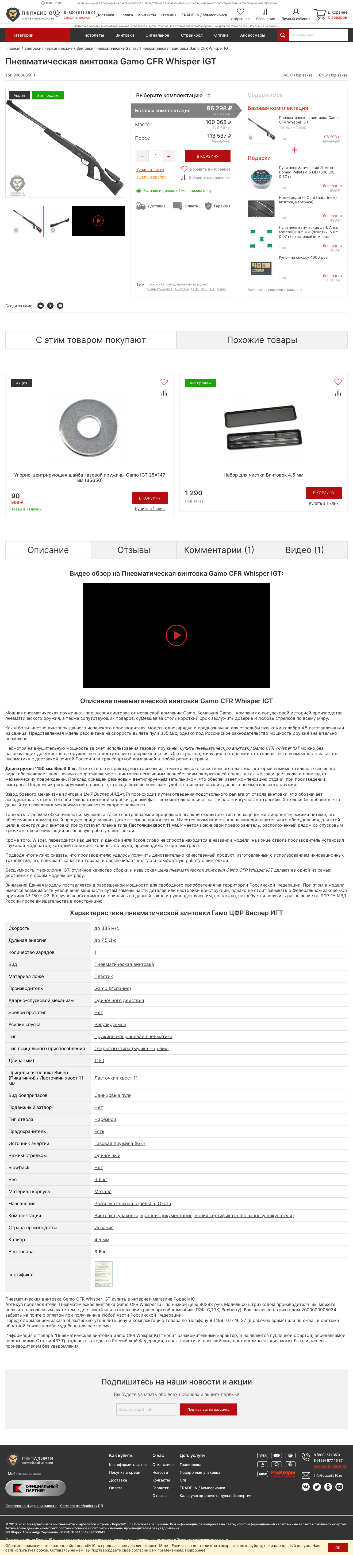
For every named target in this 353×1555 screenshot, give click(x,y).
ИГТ (204, 289)
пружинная (155, 284)
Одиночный (107, 1155)
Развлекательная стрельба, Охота (132, 1203)
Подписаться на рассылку (208, 1409)
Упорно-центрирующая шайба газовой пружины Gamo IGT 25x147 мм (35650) (89, 477)
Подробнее (195, 1550)
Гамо (195, 289)
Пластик (103, 976)
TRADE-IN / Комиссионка (204, 15)
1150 (99, 1060)
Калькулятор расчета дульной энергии (215, 1495)
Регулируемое (110, 1024)
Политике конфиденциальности (202, 1539)
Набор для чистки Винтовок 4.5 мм (264, 475)
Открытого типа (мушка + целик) (131, 1048)
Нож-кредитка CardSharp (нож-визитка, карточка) (308, 199)
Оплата (126, 15)
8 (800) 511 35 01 (79, 12)
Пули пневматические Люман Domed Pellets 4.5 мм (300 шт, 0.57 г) (306, 172)
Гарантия (222, 206)
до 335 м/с (106, 928)
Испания (104, 1227)
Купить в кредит (151, 177)
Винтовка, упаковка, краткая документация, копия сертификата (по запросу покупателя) (194, 1215)
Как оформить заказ (128, 1464)
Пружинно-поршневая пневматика (133, 1036)
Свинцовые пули (113, 1095)
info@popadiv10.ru (328, 1475)
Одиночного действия (119, 1000)
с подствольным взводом (186, 284)
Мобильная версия (24, 1473)
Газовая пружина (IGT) (119, 1143)
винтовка (182, 289)
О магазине (163, 1464)
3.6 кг (101, 1179)
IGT (212, 289)
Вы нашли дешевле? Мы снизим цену (177, 190)
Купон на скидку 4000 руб (303, 257)
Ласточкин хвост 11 (116, 1078)
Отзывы (168, 15)
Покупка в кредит (125, 1472)
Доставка (105, 15)
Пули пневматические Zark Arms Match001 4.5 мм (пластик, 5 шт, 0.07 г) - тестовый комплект (309, 232)
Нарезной (105, 1119)
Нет (98, 1012)
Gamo (221, 289)
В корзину (150, 498)
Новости (160, 1472)
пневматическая (159, 289)
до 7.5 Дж (105, 940)
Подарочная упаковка (200, 1472)
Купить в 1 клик (150, 169)
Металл (103, 1191)
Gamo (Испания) (112, 988)
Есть (99, 1131)
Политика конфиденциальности (30, 1506)
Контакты (147, 15)
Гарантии (160, 1488)
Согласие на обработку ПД (81, 1506)
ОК (337, 1547)
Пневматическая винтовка (124, 964)
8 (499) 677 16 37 (328, 1460)
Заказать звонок (77, 17)
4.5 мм (101, 1239)
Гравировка (190, 1464)
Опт (183, 1480)
